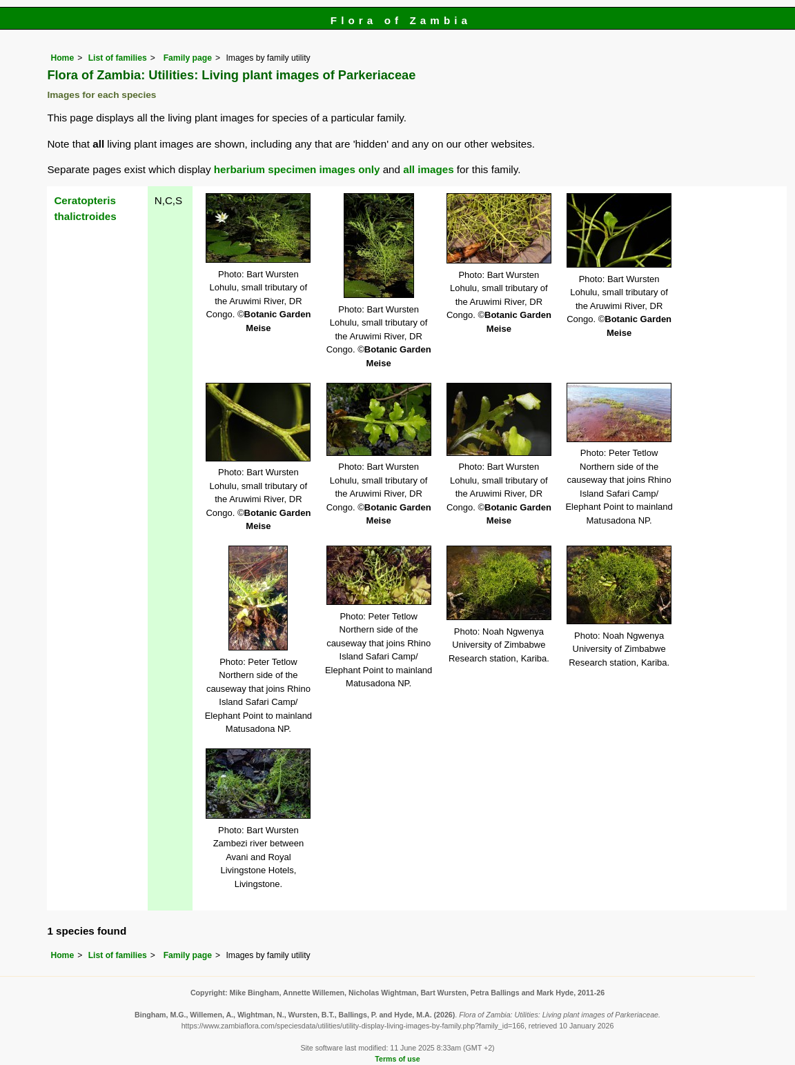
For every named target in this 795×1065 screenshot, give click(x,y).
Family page (188, 58)
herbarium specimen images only (297, 169)
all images (428, 169)
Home (62, 58)
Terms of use (397, 1059)
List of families (117, 58)
